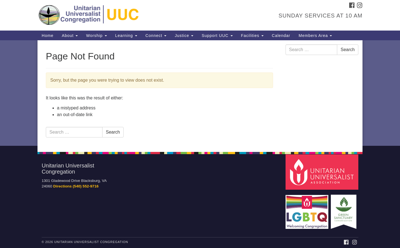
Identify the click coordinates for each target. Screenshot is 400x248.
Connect (156, 35)
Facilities (252, 35)
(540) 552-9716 (86, 186)
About (70, 35)
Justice (184, 35)
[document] (200, 93)
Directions (62, 186)
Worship (96, 35)
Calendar (281, 35)
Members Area (315, 35)
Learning (126, 35)
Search (113, 132)
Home (47, 35)
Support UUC (217, 35)
